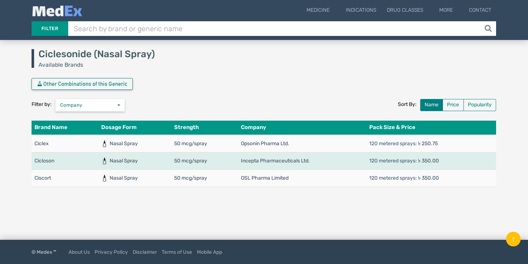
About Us (79, 252)
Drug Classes (416, 10)
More (451, 10)
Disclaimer (145, 252)
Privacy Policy (111, 252)
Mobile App (209, 252)
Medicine (334, 10)
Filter (49, 28)
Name (432, 105)
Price (453, 105)
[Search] (489, 28)
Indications (372, 10)
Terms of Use (177, 252)
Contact (480, 10)
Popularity (480, 105)
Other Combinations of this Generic (82, 84)
